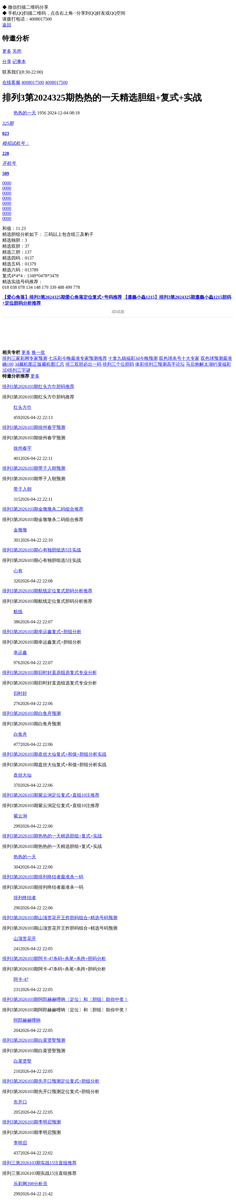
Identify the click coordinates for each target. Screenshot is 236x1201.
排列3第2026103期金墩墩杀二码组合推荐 (42, 509)
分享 (6, 61)
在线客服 (11, 82)
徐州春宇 (23, 448)
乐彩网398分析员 (30, 1183)
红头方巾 (23, 407)
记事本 (19, 61)
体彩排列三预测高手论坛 (160, 364)
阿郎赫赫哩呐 (27, 1020)
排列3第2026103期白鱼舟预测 (31, 713)
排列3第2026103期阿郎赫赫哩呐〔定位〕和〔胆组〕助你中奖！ (65, 999)
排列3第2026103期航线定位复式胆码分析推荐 (47, 590)
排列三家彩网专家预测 (24, 358)
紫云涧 (20, 816)
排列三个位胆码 (118, 364)
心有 (18, 570)
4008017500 (32, 82)
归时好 (20, 693)
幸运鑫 (20, 652)
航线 (18, 611)
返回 (6, 25)
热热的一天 (25, 112)
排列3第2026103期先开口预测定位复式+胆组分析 (50, 1081)
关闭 (16, 51)
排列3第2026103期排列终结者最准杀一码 (42, 876)
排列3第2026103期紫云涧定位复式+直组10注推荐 (50, 795)
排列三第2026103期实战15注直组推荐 (39, 1162)
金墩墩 (20, 530)
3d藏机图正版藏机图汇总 (39, 364)
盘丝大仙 (23, 775)
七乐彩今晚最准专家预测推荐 (77, 358)
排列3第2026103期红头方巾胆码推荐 (38, 386)
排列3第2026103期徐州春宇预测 (33, 427)
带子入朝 (23, 489)
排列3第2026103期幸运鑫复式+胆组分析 (41, 631)
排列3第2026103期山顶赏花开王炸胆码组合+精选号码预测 (59, 917)
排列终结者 (25, 897)
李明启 (20, 1142)
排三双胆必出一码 (83, 364)
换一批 (38, 352)
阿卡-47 (21, 979)
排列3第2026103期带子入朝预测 (33, 468)
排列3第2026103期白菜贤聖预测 (33, 1040)
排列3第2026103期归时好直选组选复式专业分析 (49, 672)
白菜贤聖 (23, 1061)
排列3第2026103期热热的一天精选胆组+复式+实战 (52, 836)
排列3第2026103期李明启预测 (31, 1122)
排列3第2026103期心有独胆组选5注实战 (41, 550)
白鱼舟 (20, 734)
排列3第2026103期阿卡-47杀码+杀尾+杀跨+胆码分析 (54, 958)
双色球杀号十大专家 (179, 358)
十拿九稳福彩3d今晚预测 (133, 358)
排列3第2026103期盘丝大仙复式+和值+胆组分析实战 (54, 754)
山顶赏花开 (25, 938)
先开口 (20, 1102)
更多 (6, 51)
